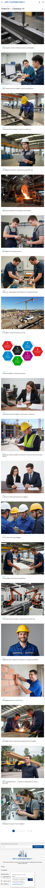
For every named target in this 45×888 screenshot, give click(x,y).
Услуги (3, 866)
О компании (4, 870)
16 (29, 831)
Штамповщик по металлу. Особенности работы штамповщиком (18, 47)
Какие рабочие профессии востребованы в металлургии (16, 210)
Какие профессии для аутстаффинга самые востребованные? (18, 88)
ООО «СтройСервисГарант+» (15, 2)
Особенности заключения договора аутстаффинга (15, 497)
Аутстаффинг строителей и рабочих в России (13, 332)
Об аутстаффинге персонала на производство (14, 578)
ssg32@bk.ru (6, 884)
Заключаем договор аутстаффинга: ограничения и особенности (18, 414)
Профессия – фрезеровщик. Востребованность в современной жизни (20, 292)
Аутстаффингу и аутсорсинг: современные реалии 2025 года (17, 170)
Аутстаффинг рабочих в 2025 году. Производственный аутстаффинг (19, 741)
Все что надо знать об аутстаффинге (11, 537)
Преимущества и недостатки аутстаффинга (13, 823)
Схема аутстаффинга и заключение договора (13, 373)
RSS (42, 9)
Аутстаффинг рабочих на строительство (12, 700)
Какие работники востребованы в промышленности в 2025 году (18, 619)
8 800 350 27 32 (7, 876)
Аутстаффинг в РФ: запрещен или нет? (12, 251)
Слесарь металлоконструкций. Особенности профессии (16, 129)
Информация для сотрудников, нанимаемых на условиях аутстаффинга (20, 659)
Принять (31, 879)
